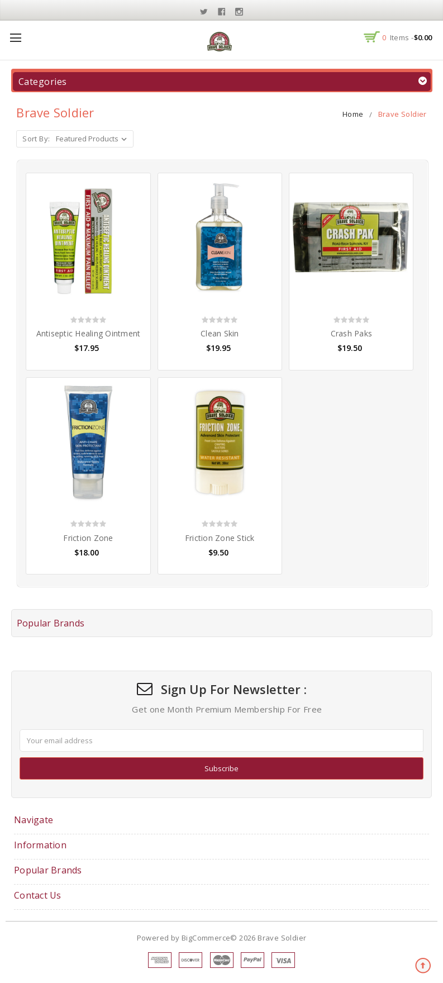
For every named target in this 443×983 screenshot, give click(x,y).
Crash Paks (352, 333)
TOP (423, 966)
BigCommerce (206, 938)
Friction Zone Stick (220, 538)
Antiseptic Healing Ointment (88, 333)
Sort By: (36, 139)
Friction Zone (88, 538)
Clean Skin (220, 333)
